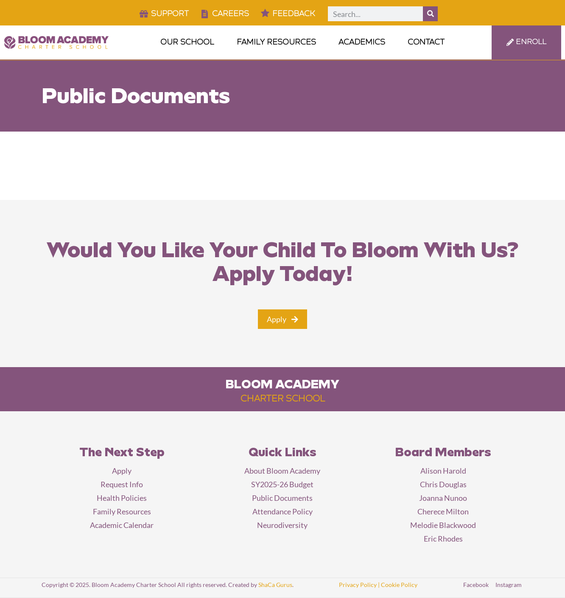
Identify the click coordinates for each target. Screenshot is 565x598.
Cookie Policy (399, 584)
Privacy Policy (358, 584)
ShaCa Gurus (275, 584)
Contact (426, 42)
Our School (190, 42)
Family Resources (280, 42)
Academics (365, 42)
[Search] (430, 13)
